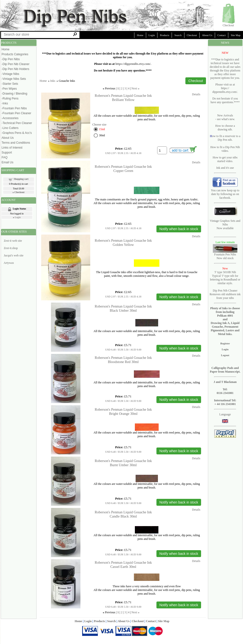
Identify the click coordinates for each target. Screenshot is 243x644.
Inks (52, 81)
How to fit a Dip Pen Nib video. (225, 149)
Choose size (99, 124)
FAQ (5, 157)
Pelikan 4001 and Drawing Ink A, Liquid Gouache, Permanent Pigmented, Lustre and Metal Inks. (225, 325)
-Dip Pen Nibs (11, 59)
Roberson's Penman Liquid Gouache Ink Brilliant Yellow (123, 98)
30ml (102, 135)
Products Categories (15, 54)
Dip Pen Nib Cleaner (225, 290)
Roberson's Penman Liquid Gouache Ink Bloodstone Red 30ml (123, 360)
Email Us (7, 162)
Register (225, 343)
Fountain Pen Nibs (225, 254)
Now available (225, 228)
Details (196, 94)
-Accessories (10, 118)
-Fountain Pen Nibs (14, 108)
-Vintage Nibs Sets (14, 79)
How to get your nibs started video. (225, 159)
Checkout (228, 25)
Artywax (9, 263)
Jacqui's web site (14, 255)
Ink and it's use (225, 167)
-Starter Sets (10, 83)
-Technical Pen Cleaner (17, 123)
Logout (225, 355)
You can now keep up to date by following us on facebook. (225, 194)
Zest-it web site (13, 240)
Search (177, 35)
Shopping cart (21, 179)
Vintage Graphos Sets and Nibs (225, 222)
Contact (221, 35)
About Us (207, 35)
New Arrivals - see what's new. (225, 117)
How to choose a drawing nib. (225, 127)
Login (152, 35)
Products (164, 35)
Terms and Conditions (16, 142)
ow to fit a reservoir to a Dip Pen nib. (226, 137)
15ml (102, 129)
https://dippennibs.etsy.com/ (133, 64)
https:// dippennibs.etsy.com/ (224, 90)
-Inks (5, 103)
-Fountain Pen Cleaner (16, 113)
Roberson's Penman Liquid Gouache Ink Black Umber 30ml (123, 308)
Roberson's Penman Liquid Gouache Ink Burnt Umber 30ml (123, 463)
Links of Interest (12, 147)
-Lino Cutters (10, 128)
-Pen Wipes (9, 88)
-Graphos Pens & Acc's (17, 133)
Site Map (163, 621)
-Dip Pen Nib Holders (15, 69)
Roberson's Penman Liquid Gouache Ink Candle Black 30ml (123, 514)
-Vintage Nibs (10, 74)
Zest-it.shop (11, 248)
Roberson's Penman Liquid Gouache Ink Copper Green (123, 169)
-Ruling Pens (10, 98)
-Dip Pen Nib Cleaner (15, 64)
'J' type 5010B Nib (225, 272)
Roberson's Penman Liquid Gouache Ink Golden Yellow (123, 242)
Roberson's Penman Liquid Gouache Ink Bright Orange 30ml (123, 411)
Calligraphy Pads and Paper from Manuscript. (225, 369)
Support (7, 152)
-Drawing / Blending (14, 93)
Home (140, 35)
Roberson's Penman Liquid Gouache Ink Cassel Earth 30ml (123, 564)
